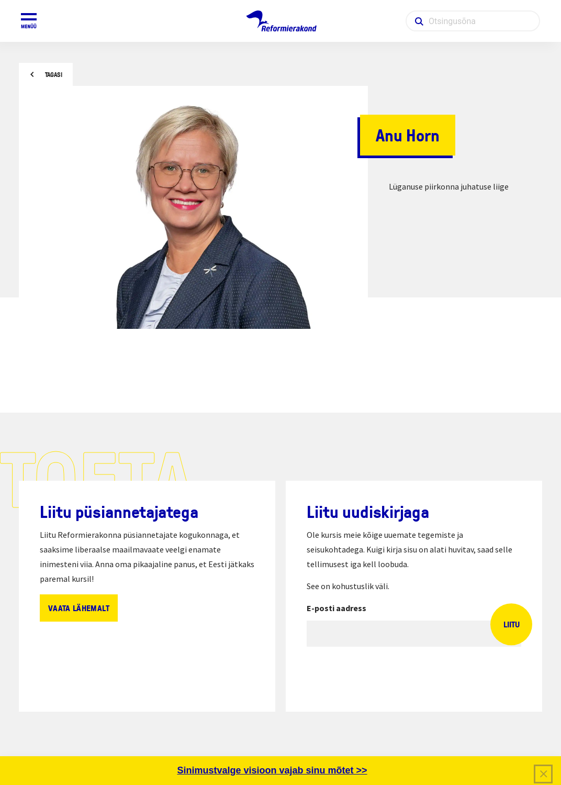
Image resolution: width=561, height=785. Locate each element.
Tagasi (53, 74)
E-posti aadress (336, 608)
